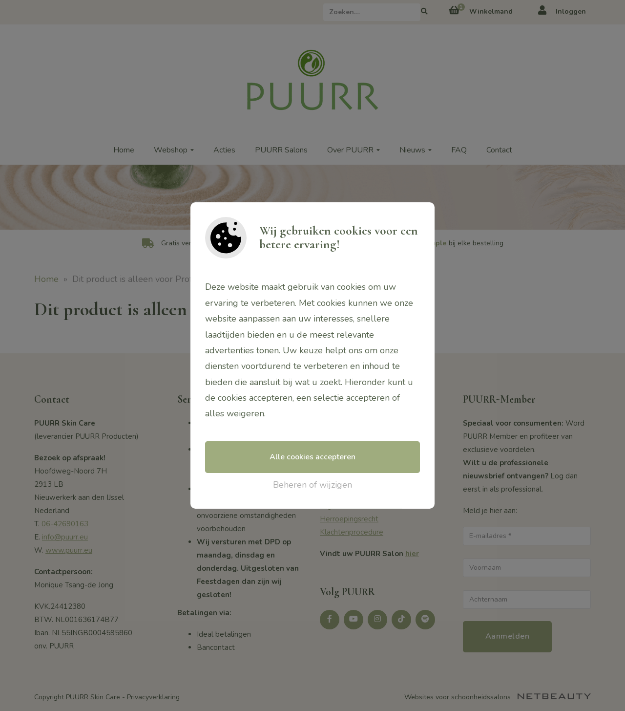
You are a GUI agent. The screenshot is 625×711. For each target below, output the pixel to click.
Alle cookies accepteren (312, 457)
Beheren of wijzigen (312, 485)
